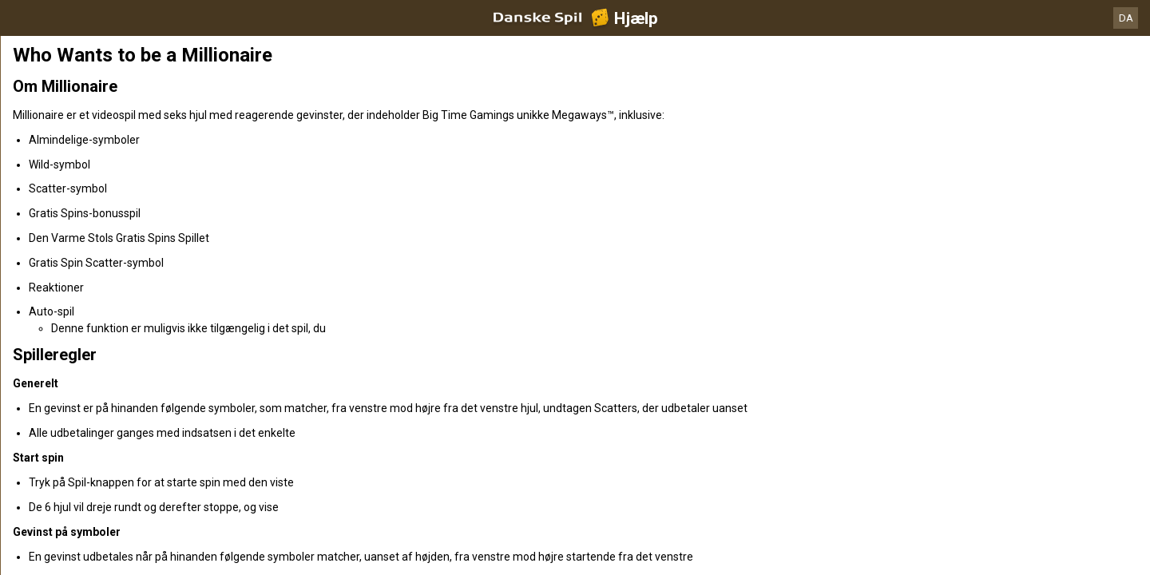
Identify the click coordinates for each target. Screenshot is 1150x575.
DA (1126, 18)
